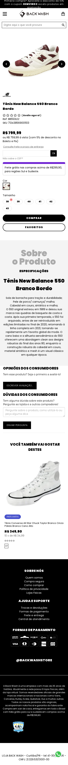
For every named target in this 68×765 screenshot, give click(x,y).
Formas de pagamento (34, 611)
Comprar (34, 218)
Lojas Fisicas (34, 593)
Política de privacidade (34, 589)
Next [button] (66, 502)
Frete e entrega (34, 615)
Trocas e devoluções (34, 608)
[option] (34, 60)
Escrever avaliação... (20, 385)
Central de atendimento (34, 619)
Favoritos (34, 227)
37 (6, 545)
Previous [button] (2, 502)
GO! (63, 25)
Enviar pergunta (17, 425)
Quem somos (34, 577)
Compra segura (34, 581)
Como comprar (34, 585)
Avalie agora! (31, 115)
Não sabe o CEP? (13, 158)
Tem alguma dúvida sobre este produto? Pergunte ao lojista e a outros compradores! (30, 402)
